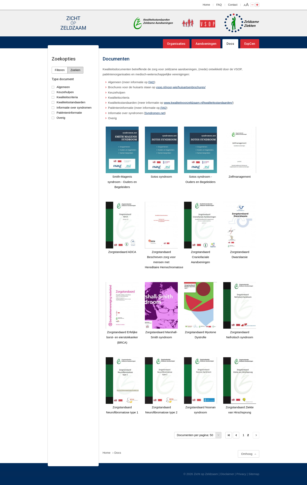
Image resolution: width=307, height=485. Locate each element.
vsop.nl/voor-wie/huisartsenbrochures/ (181, 87)
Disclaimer (227, 474)
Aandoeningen (206, 44)
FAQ (219, 4)
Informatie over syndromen (74, 107)
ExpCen (249, 44)
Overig (61, 117)
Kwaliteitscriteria (67, 97)
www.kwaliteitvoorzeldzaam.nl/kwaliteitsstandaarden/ (198, 102)
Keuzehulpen (65, 92)
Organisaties (176, 44)
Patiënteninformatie (69, 112)
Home (206, 4)
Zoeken (75, 70)
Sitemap (253, 474)
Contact (232, 4)
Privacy (241, 474)
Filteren (60, 70)
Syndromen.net (155, 113)
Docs (230, 44)
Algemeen (63, 87)
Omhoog (246, 453)
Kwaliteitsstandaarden (71, 102)
